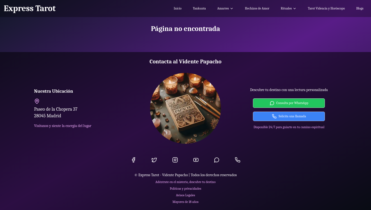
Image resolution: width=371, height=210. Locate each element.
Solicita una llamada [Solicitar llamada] (289, 116)
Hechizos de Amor (257, 8)
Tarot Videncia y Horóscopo (326, 8)
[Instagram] (175, 160)
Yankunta (199, 8)
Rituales (288, 8)
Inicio (177, 8)
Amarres (225, 8)
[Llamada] (237, 160)
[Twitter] (154, 160)
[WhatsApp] (216, 160)
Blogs (359, 8)
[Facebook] (133, 160)
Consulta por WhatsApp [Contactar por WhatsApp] (289, 103)
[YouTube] (196, 160)
